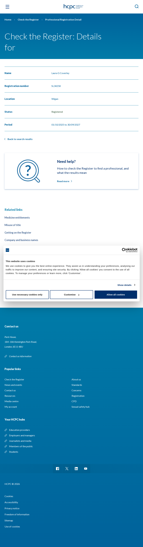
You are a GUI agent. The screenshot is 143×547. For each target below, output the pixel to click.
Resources (10, 395)
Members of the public (21, 446)
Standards (77, 384)
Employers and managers (22, 435)
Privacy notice (12, 508)
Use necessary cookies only (27, 294)
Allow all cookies (116, 294)
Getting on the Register (18, 232)
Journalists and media (20, 440)
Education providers (19, 429)
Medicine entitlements (17, 217)
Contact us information (20, 356)
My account (11, 406)
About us (76, 379)
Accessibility (11, 502)
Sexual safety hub (81, 406)
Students (13, 451)
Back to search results (20, 139)
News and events (13, 384)
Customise (71, 294)
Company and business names (21, 240)
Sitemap (9, 520)
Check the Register (14, 379)
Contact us (10, 390)
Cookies (9, 496)
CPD (74, 401)
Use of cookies (12, 526)
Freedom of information (17, 514)
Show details (124, 285)
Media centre (11, 401)
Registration (78, 395)
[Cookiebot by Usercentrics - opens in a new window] (124, 250)
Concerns (76, 390)
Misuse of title (13, 225)
